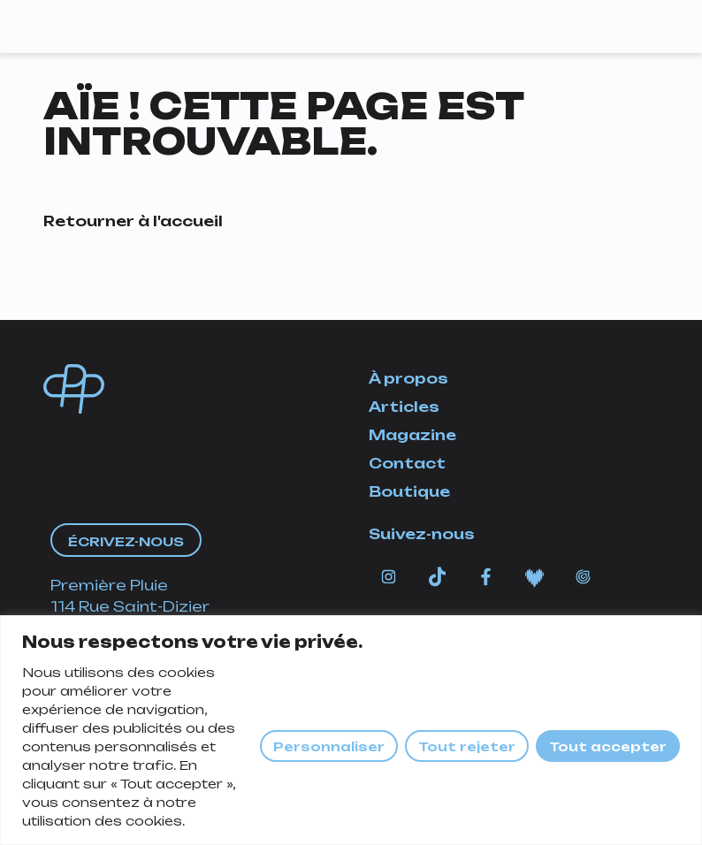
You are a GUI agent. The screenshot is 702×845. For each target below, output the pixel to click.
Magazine (412, 435)
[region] (351, 730)
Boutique (409, 491)
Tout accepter (608, 746)
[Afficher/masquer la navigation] (638, 22)
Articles (404, 406)
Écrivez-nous (126, 541)
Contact (407, 463)
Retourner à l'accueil (133, 221)
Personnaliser (329, 746)
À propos (408, 378)
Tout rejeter (466, 746)
